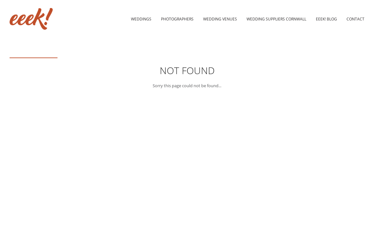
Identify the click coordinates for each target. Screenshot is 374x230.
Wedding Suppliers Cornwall (276, 18)
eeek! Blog (326, 18)
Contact (355, 18)
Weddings (141, 18)
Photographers (177, 18)
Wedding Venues (220, 18)
